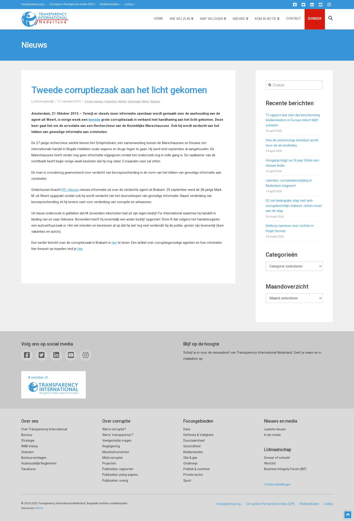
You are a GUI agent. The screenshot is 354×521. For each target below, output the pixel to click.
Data (186, 429)
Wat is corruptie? (114, 429)
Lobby (128, 4)
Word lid (269, 463)
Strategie (28, 440)
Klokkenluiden (109, 4)
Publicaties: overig (115, 480)
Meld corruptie (112, 457)
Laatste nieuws (275, 429)
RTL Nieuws (70, 190)
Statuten (27, 452)
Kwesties (111, 101)
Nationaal (134, 101)
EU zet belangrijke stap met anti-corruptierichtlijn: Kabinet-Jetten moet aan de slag (294, 206)
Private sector (193, 474)
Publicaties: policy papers (120, 474)
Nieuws (155, 101)
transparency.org (32, 4)
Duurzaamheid (194, 440)
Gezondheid (191, 446)
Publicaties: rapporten (117, 469)
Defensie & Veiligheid (198, 435)
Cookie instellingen (277, 484)
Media (122, 101)
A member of (53, 385)
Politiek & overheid (196, 469)
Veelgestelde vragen (117, 440)
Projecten (109, 463)
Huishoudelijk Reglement (38, 463)
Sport (187, 480)
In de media (272, 435)
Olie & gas (190, 457)
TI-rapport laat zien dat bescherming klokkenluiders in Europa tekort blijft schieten (293, 120)
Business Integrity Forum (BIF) (285, 469)
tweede (94, 120)
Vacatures (28, 469)
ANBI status (29, 446)
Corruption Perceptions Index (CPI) (71, 4)
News (145, 101)
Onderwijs (190, 463)
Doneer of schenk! (277, 457)
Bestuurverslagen (34, 457)
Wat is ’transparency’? (117, 435)
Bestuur (27, 435)
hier (114, 243)
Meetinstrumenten (115, 452)
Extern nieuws (94, 101)
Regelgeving (111, 446)
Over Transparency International (44, 429)
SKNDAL (39, 508)
